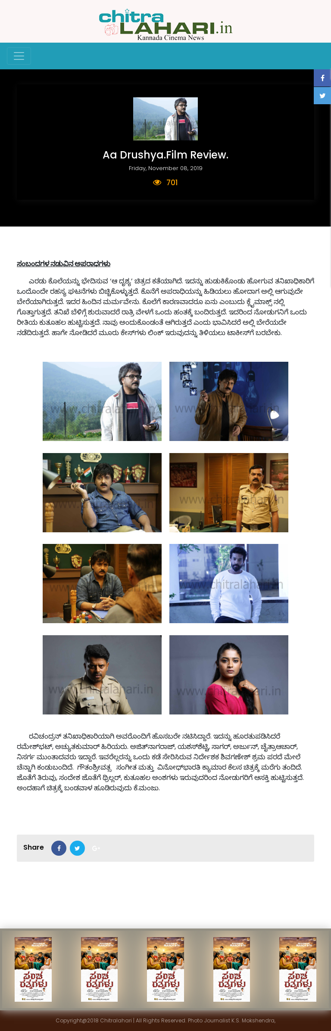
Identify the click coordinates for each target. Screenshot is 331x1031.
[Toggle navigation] (19, 56)
